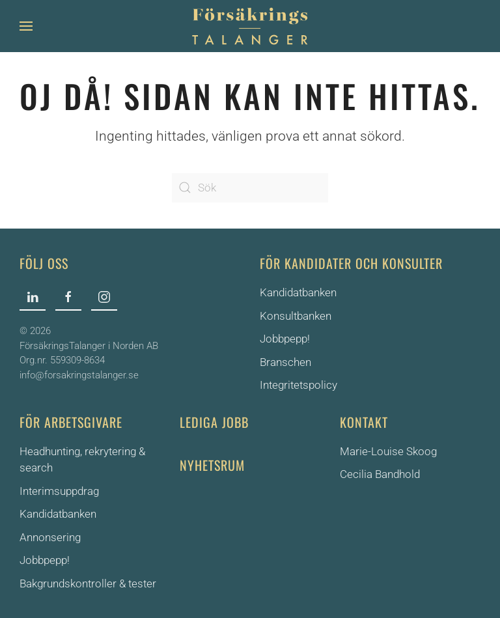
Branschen (285, 362)
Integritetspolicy (298, 384)
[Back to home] (250, 26)
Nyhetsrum (212, 465)
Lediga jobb (214, 422)
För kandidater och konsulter (351, 263)
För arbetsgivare (71, 422)
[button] (26, 26)
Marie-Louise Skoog (388, 451)
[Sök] (250, 188)
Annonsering (50, 537)
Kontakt (364, 422)
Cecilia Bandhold (380, 474)
